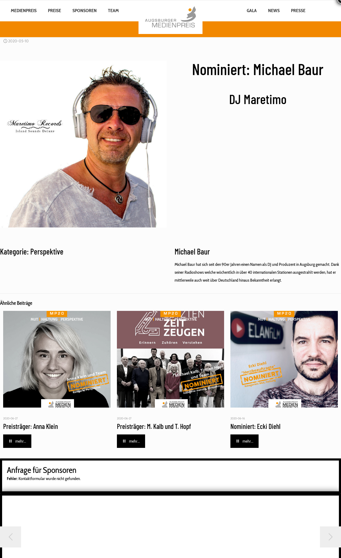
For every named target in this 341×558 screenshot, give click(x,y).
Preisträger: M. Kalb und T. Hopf (154, 426)
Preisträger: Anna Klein (30, 426)
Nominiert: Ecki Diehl (255, 426)
